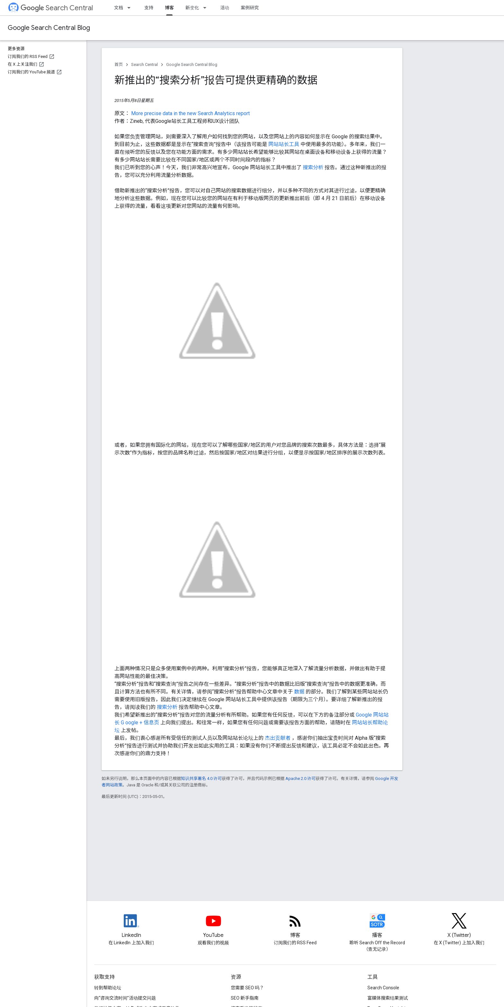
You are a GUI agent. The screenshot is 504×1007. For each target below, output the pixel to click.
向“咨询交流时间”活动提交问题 (125, 998)
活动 (224, 8)
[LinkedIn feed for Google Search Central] (131, 926)
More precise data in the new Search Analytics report (190, 113)
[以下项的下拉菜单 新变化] (206, 7)
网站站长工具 (284, 144)
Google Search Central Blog (49, 28)
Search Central (57, 8)
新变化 (192, 8)
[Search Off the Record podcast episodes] (377, 926)
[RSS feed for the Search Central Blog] (295, 926)
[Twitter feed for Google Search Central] (459, 926)
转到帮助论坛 (107, 987)
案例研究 (250, 8)
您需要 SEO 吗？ (247, 987)
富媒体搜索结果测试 (387, 998)
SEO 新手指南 (244, 998)
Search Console (383, 987)
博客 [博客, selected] (169, 8)
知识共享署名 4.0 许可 (201, 778)
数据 (300, 692)
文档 (118, 8)
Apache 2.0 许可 (300, 778)
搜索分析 (314, 167)
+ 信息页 (150, 722)
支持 (148, 8)
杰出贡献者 (278, 738)
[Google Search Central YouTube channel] (213, 926)
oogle (132, 722)
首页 (118, 64)
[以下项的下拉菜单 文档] (131, 7)
